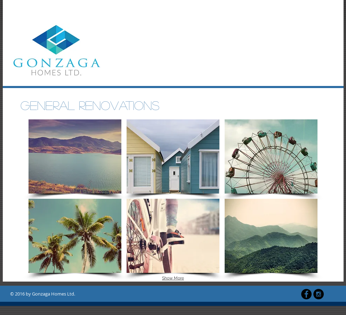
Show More (173, 278)
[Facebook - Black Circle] (306, 294)
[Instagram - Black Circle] (318, 294)
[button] (75, 156)
